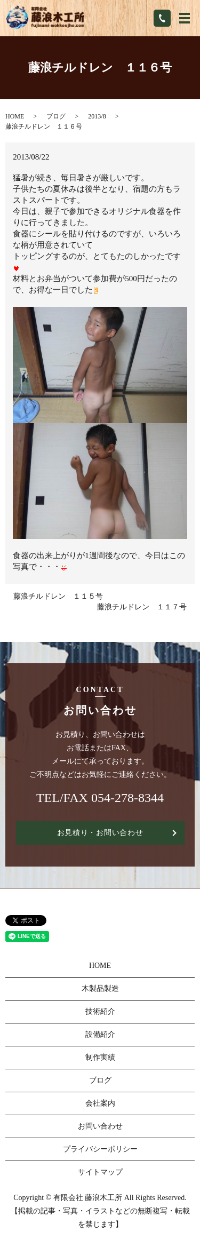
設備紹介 (100, 1034)
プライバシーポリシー (100, 1149)
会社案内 (100, 1103)
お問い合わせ (100, 1126)
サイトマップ (100, 1172)
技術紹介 (100, 1011)
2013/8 (97, 116)
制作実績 (100, 1057)
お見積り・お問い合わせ (100, 833)
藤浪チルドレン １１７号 (142, 607)
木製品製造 (100, 988)
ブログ (56, 116)
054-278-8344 (127, 798)
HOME (14, 116)
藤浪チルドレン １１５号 (58, 596)
